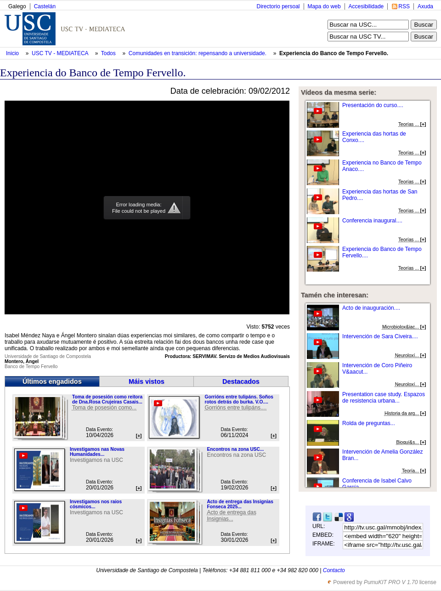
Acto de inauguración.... (371, 308)
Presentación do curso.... (372, 105)
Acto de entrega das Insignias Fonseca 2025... (240, 504)
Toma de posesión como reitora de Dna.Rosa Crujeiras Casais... (107, 399)
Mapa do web (324, 6)
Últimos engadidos (52, 381)
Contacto (334, 570)
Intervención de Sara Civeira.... (380, 336)
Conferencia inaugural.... (372, 220)
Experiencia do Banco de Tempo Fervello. (333, 53)
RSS (404, 6)
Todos (109, 53)
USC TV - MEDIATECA (61, 53)
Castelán (45, 6)
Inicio (13, 53)
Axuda (425, 6)
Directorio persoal (278, 6)
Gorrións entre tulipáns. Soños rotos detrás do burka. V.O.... (238, 399)
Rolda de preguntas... (368, 423)
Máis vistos (146, 381)
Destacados (241, 381)
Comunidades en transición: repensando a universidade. (198, 53)
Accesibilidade (366, 6)
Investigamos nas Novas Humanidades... (97, 452)
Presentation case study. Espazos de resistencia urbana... (383, 397)
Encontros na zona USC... (235, 449)
